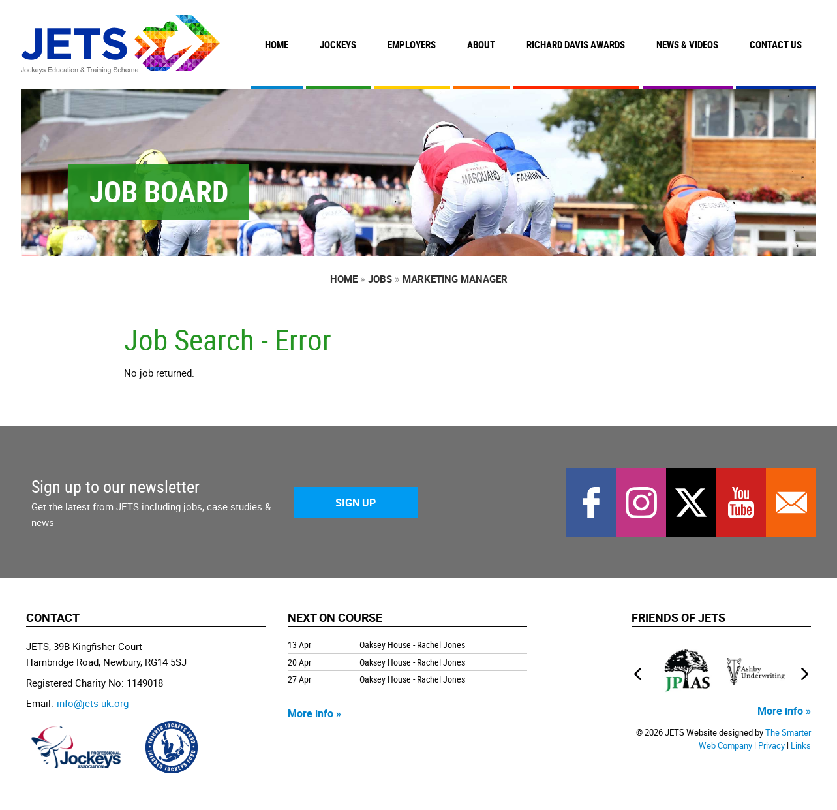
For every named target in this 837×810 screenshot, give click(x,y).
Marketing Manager (455, 278)
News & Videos (687, 44)
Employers (412, 44)
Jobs (380, 278)
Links (801, 745)
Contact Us (776, 44)
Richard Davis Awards (575, 44)
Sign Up (355, 502)
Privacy (771, 745)
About (481, 44)
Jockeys (338, 44)
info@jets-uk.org (93, 702)
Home (276, 44)
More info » (314, 713)
